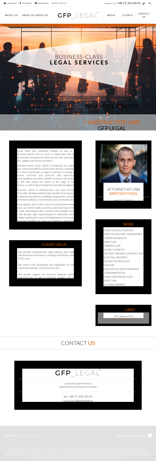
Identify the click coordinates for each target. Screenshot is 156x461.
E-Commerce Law (66, 452)
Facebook (25, 3)
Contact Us (144, 15)
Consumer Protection (133, 449)
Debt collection (49, 452)
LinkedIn (10, 3)
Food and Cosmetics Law (87, 452)
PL (150, 3)
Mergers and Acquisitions (94, 455)
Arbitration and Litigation (116, 230)
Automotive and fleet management (121, 234)
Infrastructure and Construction (121, 253)
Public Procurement (112, 284)
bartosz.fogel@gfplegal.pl (123, 204)
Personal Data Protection (116, 276)
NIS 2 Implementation (112, 272)
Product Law (76, 457)
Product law (108, 280)
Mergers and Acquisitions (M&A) (119, 269)
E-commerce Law (110, 245)
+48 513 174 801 (123, 200)
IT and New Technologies (56, 455)
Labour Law (107, 265)
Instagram (42, 3)
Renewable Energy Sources (113, 457)
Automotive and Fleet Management (52, 449)
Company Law (108, 241)
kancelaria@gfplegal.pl (78, 400)
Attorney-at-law (123, 191)
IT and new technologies (115, 261)
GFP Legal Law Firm (123, 316)
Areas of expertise (35, 15)
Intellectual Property (114, 257)
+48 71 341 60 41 (131, 3)
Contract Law (32, 452)
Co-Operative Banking (113, 238)
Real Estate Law (91, 457)
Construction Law (111, 449)
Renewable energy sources (116, 288)
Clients (127, 15)
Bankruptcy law (79, 449)
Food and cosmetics (112, 249)
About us (11, 15)
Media (111, 15)
